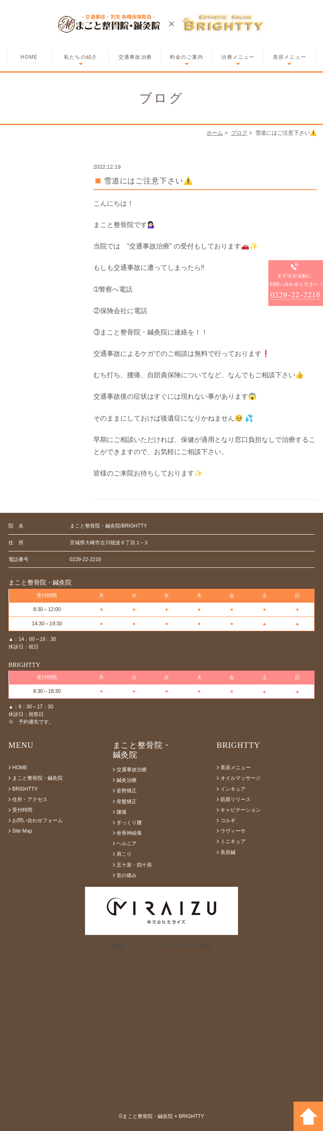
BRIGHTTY (25, 789)
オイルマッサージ (240, 778)
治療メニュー (237, 57)
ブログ (239, 133)
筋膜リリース (235, 799)
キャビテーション (240, 810)
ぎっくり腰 (129, 822)
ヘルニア (126, 843)
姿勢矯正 (126, 791)
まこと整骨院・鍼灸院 (37, 778)
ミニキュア (233, 841)
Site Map (22, 831)
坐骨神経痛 (129, 833)
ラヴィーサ (233, 831)
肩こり (124, 854)
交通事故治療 (135, 57)
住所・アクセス (30, 799)
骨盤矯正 (126, 801)
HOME (29, 57)
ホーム (215, 133)
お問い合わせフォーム (37, 820)
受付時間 (22, 810)
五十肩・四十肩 (134, 865)
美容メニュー (289, 57)
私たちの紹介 (80, 57)
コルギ (228, 820)
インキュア (233, 789)
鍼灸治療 (126, 780)
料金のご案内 (186, 57)
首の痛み (126, 875)
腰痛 (121, 812)
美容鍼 (228, 852)
